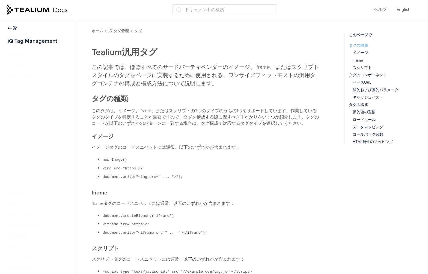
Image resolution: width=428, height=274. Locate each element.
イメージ (360, 52)
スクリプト (362, 67)
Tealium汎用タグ (29, 140)
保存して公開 (22, 268)
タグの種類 (358, 45)
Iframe (358, 60)
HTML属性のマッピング (373, 141)
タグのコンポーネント (368, 75)
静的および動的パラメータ (376, 90)
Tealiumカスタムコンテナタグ (42, 161)
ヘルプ (380, 9)
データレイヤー (24, 65)
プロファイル (22, 76)
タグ (14, 87)
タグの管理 (23, 108)
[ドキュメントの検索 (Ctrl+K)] (225, 9)
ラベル (15, 247)
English (404, 9)
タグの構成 (358, 104)
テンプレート (22, 193)
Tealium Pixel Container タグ (40, 151)
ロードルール (22, 215)
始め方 (15, 54)
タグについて (26, 97)
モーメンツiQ (22, 257)
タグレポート (26, 172)
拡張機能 (18, 236)
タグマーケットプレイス (36, 118)
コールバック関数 (368, 134)
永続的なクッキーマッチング (41, 182)
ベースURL (362, 82)
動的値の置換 (364, 112)
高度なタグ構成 (28, 129)
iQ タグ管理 (119, 31)
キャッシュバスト (368, 97)
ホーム (97, 31)
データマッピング (26, 225)
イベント (18, 204)
